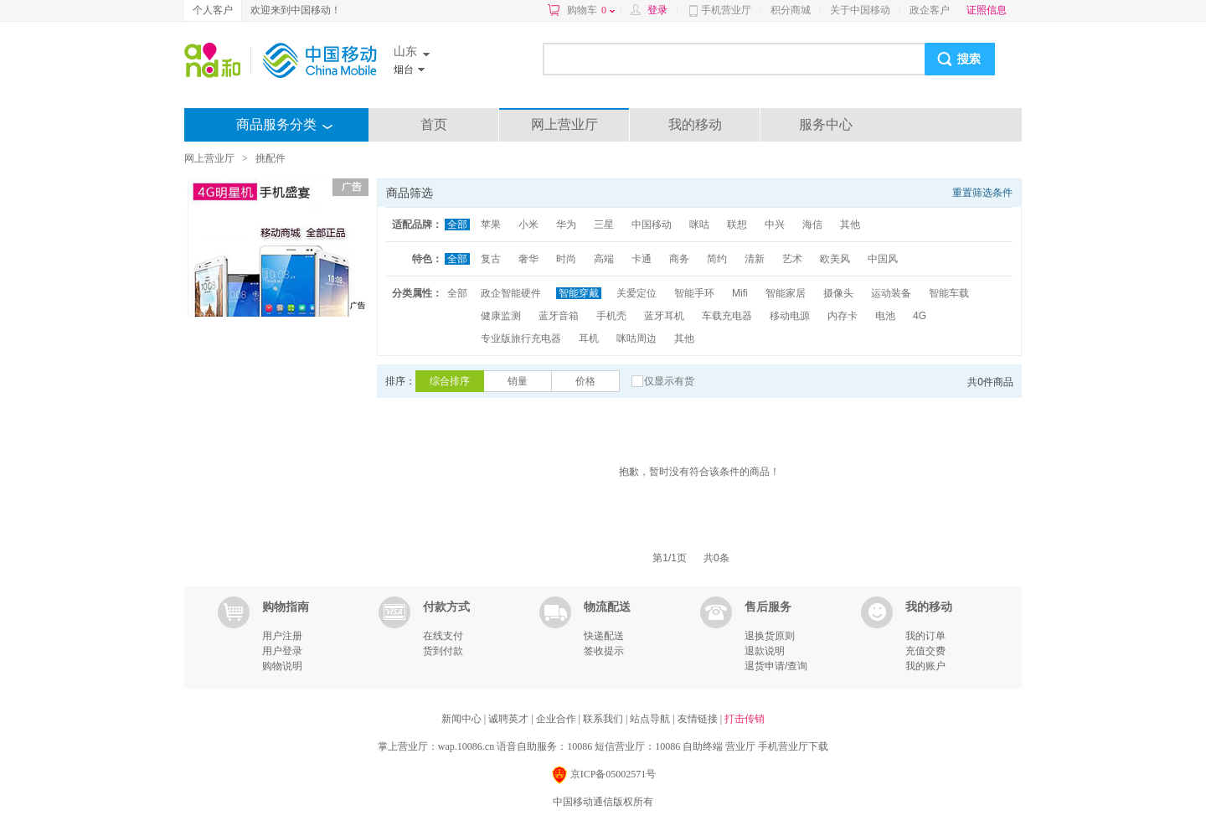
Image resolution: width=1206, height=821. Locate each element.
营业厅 (740, 746)
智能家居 (785, 293)
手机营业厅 (726, 10)
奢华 (528, 259)
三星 (604, 224)
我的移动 (695, 124)
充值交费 (925, 651)
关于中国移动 (860, 10)
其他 (850, 224)
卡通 (641, 259)
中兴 (775, 224)
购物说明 (282, 666)
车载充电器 (727, 316)
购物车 (591, 10)
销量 (518, 381)
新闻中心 (462, 719)
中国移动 (651, 224)
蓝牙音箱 (559, 316)
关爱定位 (636, 293)
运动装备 (891, 293)
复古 (491, 259)
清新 (755, 259)
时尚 (566, 259)
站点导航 (651, 719)
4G (919, 316)
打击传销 (744, 719)
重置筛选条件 (982, 193)
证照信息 (986, 10)
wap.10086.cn (466, 746)
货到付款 (443, 651)
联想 (737, 224)
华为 (566, 224)
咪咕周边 (636, 338)
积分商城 (790, 10)
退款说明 (765, 651)
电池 (885, 316)
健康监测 (501, 316)
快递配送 (604, 636)
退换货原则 (770, 636)
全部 (457, 224)
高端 (604, 259)
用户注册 (282, 636)
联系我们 (604, 719)
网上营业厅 (564, 124)
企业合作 (557, 719)
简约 (717, 259)
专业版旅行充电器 (521, 338)
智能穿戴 (579, 293)
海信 (812, 224)
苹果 (491, 224)
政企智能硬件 (511, 293)
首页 (433, 124)
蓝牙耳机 (664, 316)
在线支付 (443, 636)
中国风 (883, 259)
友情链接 (699, 719)
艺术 (792, 259)
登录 (657, 10)
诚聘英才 (509, 719)
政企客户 (930, 10)
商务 (679, 259)
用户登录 (282, 651)
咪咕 (699, 224)
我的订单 (925, 636)
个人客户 (213, 10)
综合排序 (450, 381)
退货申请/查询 (776, 666)
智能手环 (694, 293)
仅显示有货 (669, 381)
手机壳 (611, 316)
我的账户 (925, 666)
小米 (528, 224)
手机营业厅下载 (793, 746)
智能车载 (949, 293)
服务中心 (826, 124)
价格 (585, 381)
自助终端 (703, 746)
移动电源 (790, 316)
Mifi (740, 293)
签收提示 (604, 651)
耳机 (589, 338)
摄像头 (838, 293)
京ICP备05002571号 (603, 775)
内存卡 (842, 316)
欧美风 (835, 259)
